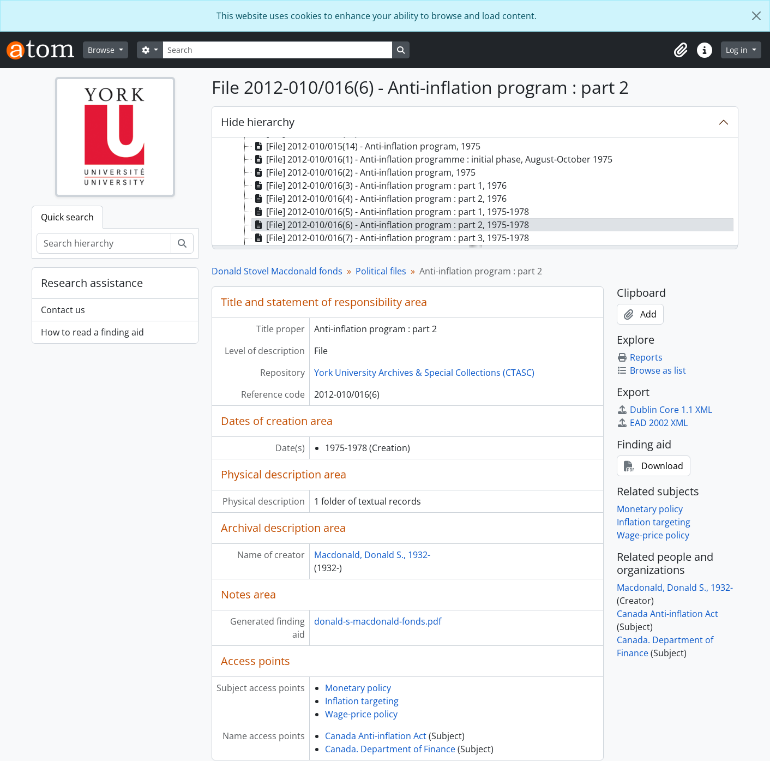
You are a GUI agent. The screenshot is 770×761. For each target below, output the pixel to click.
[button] (681, 50)
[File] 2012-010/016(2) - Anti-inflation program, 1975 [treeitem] (364, 172)
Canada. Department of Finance (390, 749)
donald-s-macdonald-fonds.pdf (377, 621)
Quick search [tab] (67, 217)
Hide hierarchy (257, 122)
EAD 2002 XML (652, 423)
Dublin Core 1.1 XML (664, 410)
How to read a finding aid (92, 332)
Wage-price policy (361, 714)
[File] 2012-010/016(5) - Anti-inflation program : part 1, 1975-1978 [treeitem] (390, 211)
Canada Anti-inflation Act (375, 736)
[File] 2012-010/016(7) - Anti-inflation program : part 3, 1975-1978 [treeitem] (390, 237)
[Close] (756, 16)
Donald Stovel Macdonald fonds (277, 271)
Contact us (63, 310)
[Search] (278, 49)
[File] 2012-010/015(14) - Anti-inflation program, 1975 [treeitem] (366, 146)
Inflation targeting (362, 701)
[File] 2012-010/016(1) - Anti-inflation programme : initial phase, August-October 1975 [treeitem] (432, 159)
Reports (640, 357)
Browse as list (651, 370)
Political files (381, 271)
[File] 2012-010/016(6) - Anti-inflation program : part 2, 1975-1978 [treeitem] (390, 224)
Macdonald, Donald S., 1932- (372, 555)
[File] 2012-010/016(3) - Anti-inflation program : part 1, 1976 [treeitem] (379, 185)
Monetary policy (358, 688)
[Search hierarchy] (104, 243)
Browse (102, 50)
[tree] (475, 192)
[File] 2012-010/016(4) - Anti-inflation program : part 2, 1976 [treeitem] (379, 198)
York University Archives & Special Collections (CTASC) (424, 373)
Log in (738, 50)
